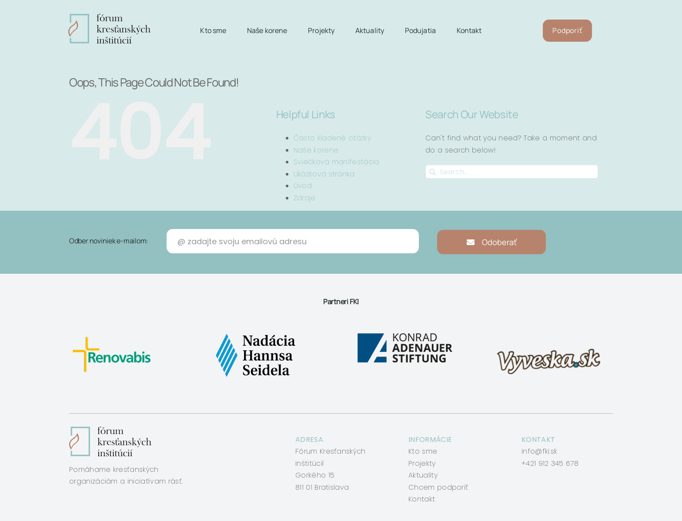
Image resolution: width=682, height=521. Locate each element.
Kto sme (422, 451)
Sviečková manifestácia (336, 162)
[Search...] (511, 172)
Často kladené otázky (332, 138)
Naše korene (316, 150)
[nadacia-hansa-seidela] (255, 333)
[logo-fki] (109, 17)
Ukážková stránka (324, 174)
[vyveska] (551, 333)
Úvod (303, 186)
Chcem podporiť (438, 487)
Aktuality (423, 475)
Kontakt (421, 499)
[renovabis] (113, 333)
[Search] (432, 172)
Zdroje (305, 198)
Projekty (422, 463)
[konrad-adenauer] (405, 333)
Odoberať (492, 242)
